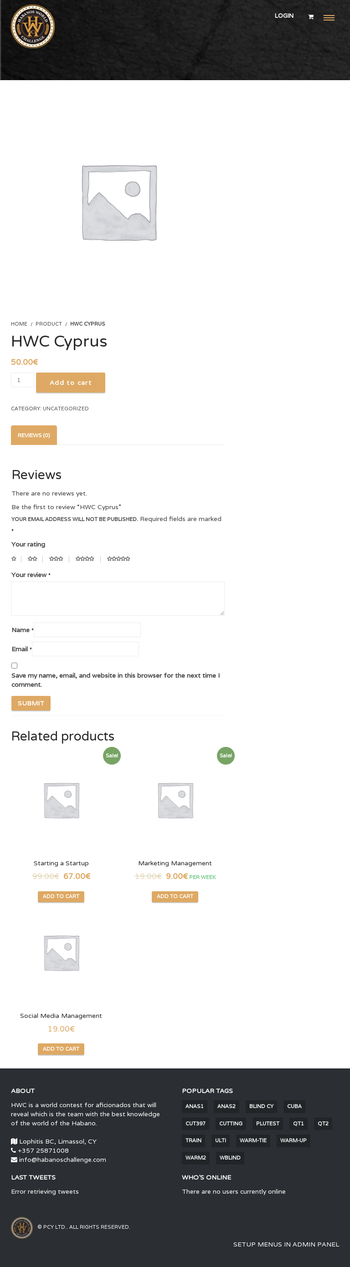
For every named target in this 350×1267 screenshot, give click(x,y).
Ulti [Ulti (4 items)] (220, 1140)
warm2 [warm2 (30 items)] (195, 1158)
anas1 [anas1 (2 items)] (194, 1106)
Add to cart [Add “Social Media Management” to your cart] (61, 1049)
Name (22, 628)
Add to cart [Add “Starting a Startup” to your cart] (61, 896)
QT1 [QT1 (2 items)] (298, 1123)
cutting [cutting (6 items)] (230, 1123)
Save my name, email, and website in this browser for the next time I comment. (115, 680)
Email (21, 648)
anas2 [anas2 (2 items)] (226, 1106)
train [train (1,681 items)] (193, 1140)
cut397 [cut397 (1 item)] (195, 1123)
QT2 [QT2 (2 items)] (323, 1123)
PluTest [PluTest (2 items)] (267, 1123)
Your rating (28, 544)
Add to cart (71, 382)
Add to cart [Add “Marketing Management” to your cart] (175, 896)
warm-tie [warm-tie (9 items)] (253, 1140)
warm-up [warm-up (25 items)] (293, 1140)
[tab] (34, 435)
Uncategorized (66, 408)
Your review (31, 573)
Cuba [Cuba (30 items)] (294, 1106)
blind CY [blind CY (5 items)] (261, 1106)
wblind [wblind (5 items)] (230, 1158)
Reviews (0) (34, 435)
